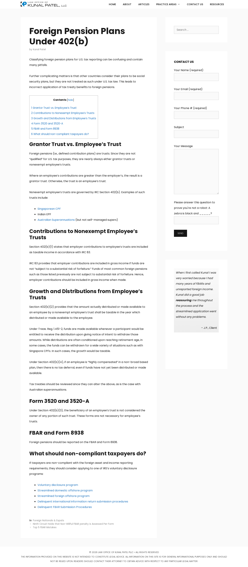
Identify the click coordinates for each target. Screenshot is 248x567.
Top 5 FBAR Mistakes (44, 527)
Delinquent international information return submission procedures (83, 501)
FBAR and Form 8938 (45, 128)
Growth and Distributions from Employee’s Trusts (63, 118)
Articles (143, 4)
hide (70, 100)
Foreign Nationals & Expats (48, 520)
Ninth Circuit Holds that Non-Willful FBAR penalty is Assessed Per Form (73, 524)
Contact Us (195, 4)
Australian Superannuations (56, 220)
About (127, 4)
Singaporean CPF (49, 209)
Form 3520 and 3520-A (47, 123)
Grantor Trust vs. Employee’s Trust (54, 108)
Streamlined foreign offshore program (64, 496)
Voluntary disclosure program (58, 485)
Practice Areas (169, 4)
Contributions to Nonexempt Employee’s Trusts (62, 113)
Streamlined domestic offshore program (65, 490)
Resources (217, 4)
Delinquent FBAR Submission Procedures (65, 507)
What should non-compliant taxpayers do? (60, 134)
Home (112, 4)
